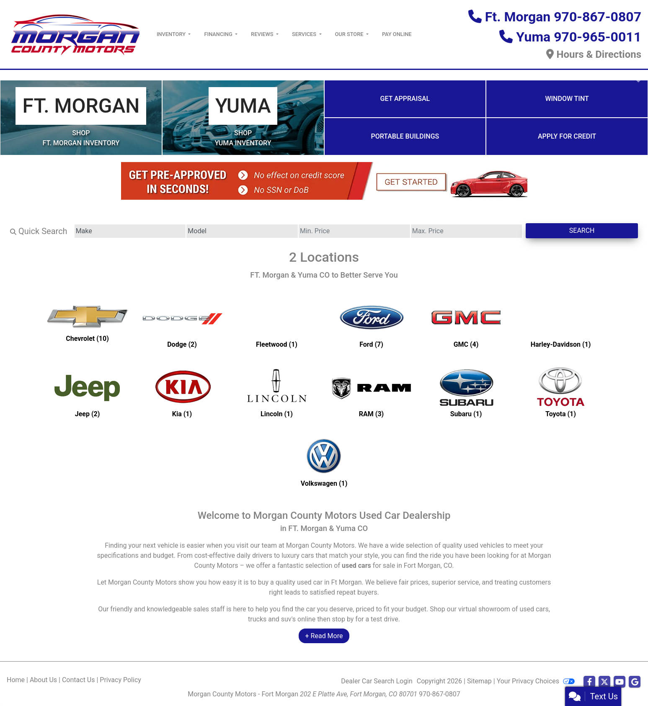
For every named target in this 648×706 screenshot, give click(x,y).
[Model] (242, 231)
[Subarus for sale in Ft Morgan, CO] (466, 392)
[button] (7, 75)
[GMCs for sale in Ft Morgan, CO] (466, 322)
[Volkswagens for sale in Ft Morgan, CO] (324, 461)
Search (582, 230)
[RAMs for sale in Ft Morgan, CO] (372, 392)
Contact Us (78, 680)
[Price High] (466, 231)
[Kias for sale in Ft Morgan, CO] (182, 392)
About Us (43, 680)
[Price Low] (354, 231)
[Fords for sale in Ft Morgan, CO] (372, 322)
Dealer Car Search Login (377, 681)
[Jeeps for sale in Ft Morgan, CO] (88, 392)
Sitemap (479, 681)
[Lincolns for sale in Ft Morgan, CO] (277, 392)
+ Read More (324, 636)
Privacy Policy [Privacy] (120, 680)
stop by (343, 619)
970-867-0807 (439, 694)
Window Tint (567, 99)
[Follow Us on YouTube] (619, 682)
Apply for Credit (567, 136)
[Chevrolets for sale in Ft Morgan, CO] (88, 322)
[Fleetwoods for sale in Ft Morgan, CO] (277, 322)
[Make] (130, 231)
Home (16, 680)
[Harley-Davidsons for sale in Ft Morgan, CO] (561, 322)
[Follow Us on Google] (634, 682)
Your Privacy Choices (536, 681)
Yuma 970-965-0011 (578, 37)
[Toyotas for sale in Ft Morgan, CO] (561, 392)
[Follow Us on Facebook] (589, 682)
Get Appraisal (405, 99)
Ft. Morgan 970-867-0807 (563, 17)
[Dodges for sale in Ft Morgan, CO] (182, 322)
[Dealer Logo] (75, 34)
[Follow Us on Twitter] (604, 682)
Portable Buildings (405, 136)
